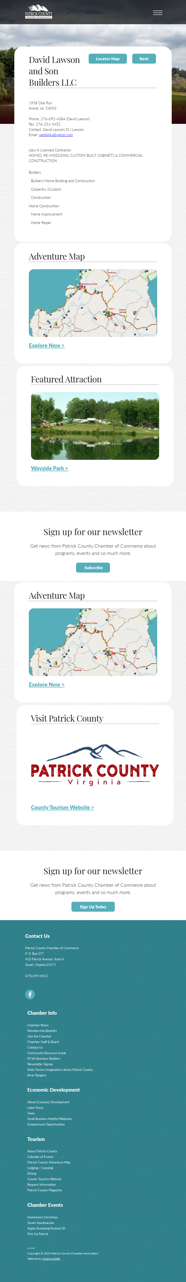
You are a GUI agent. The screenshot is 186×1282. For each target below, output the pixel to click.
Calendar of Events (40, 1156)
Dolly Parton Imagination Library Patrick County (60, 1069)
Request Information (41, 1184)
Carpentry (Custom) (46, 189)
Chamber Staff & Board (43, 1041)
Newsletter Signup (40, 1064)
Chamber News (38, 1025)
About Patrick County (42, 1151)
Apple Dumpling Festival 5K (46, 1228)
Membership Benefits (42, 1030)
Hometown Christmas (42, 1217)
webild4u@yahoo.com (56, 134)
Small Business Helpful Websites (49, 1118)
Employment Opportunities (46, 1124)
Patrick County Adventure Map (48, 1162)
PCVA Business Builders (43, 1058)
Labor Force (35, 1107)
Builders (35, 172)
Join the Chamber (39, 1036)
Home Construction (44, 205)
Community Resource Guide (46, 1053)
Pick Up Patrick (37, 1233)
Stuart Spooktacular (40, 1222)
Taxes (31, 1113)
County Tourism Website (44, 1179)
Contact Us (35, 1047)
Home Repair (41, 222)
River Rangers (36, 1075)
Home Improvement (46, 213)
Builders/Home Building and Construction (63, 180)
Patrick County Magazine (44, 1190)
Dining (31, 1173)
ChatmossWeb (51, 1259)
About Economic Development (48, 1102)
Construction (41, 197)
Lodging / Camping (40, 1167)
